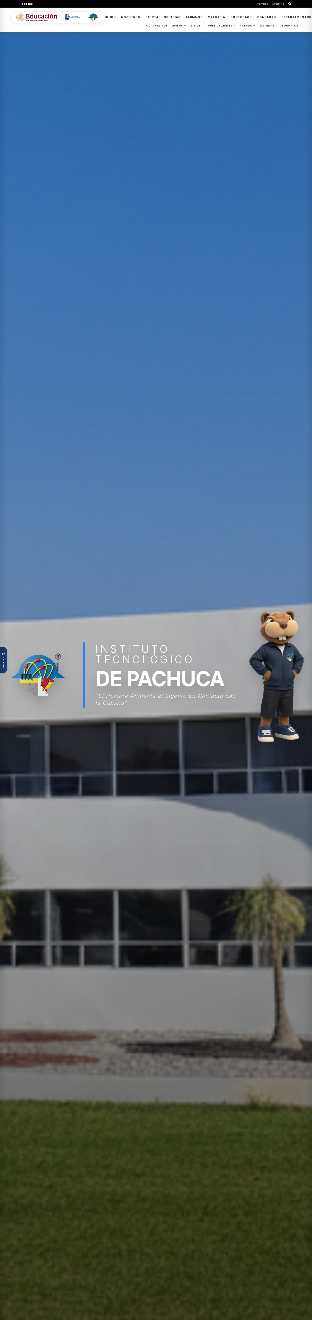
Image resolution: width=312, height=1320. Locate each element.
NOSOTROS (130, 17)
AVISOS (179, 25)
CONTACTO (266, 17)
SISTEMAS (268, 25)
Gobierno (278, 3)
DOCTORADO (241, 17)
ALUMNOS (194, 17)
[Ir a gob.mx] (30, 4)
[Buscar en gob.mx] (289, 3)
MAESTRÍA (216, 17)
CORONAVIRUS (157, 25)
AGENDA (247, 25)
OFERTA (152, 17)
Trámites (262, 3)
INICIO (110, 17)
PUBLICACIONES (221, 25)
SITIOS (197, 25)
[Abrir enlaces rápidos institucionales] (3, 660)
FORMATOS (292, 25)
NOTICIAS (172, 17)
